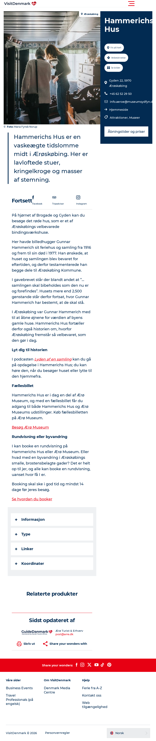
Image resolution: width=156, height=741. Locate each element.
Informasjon (30, 519)
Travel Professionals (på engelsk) (20, 699)
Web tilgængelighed (94, 705)
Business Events (19, 688)
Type (23, 534)
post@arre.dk (65, 634)
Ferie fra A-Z (92, 688)
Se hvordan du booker (32, 499)
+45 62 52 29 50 (120, 94)
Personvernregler (58, 733)
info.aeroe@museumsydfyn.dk (132, 102)
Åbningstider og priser (126, 132)
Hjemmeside (118, 110)
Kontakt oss (92, 695)
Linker (24, 549)
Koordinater (29, 563)
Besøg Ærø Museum (31, 427)
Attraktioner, (119, 117)
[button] (96, 3)
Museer (134, 117)
